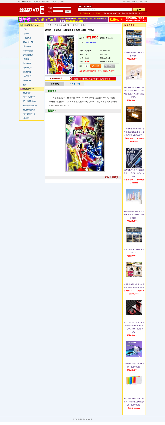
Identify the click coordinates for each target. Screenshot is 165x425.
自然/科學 (27, 76)
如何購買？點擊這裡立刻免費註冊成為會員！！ (93, 79)
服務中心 (135, 2)
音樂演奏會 (28, 51)
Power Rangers (90, 42)
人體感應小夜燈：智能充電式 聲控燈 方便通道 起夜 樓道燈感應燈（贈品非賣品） (134, 132)
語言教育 (27, 63)
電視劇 (26, 34)
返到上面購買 (112, 177)
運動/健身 (27, 68)
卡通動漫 (27, 38)
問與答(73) (75, 84)
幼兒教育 (27, 46)
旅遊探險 (27, 72)
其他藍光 (27, 118)
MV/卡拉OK (28, 42)
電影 (25, 29)
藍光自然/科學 (29, 114)
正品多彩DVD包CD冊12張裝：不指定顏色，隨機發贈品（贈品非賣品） (134, 402)
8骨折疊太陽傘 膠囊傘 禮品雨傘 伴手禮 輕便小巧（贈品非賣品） (134, 214)
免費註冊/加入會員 (49, 2)
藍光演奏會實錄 (30, 105)
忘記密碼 (61, 2)
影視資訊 (143, 2)
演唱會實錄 (28, 55)
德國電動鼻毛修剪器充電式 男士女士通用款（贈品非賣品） (134, 173)
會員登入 (37, 2)
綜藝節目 (27, 80)
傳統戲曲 (27, 59)
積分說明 (126, 2)
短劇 (25, 85)
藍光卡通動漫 (29, 97)
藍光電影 (27, 93)
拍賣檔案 (55, 84)
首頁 (50, 25)
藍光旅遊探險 (29, 110)
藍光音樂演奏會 (30, 101)
